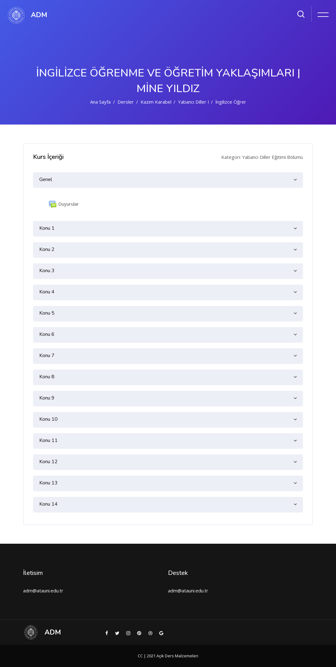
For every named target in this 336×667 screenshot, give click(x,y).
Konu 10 (48, 419)
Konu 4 (47, 291)
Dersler (126, 102)
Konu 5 (47, 313)
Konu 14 (48, 504)
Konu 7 (47, 355)
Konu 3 (47, 270)
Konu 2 (47, 249)
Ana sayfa (100, 102)
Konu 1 (47, 228)
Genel (45, 179)
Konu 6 (47, 334)
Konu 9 (47, 398)
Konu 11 (48, 440)
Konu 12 (48, 461)
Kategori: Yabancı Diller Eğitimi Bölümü (262, 157)
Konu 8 (47, 376)
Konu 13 (48, 482)
